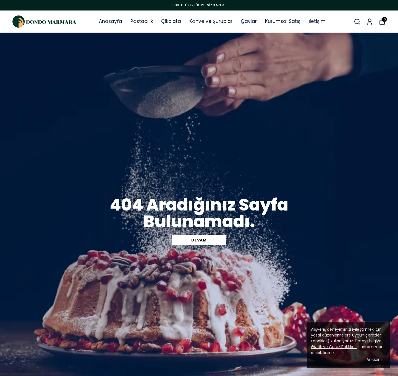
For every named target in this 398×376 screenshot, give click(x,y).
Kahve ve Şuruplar (210, 21)
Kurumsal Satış (282, 21)
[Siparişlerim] (369, 21)
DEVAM (199, 240)
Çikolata (171, 21)
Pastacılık (141, 21)
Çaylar (249, 21)
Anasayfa (110, 21)
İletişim (317, 21)
